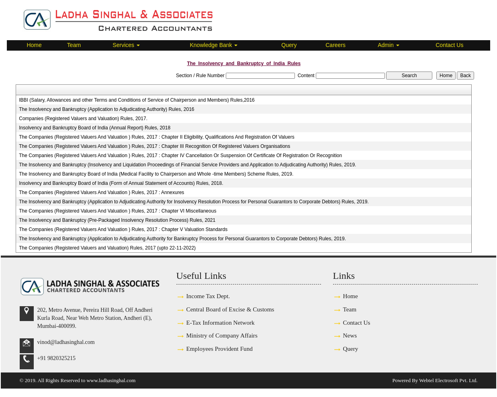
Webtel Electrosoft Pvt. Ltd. (448, 380)
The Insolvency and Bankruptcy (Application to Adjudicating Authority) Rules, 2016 (106, 109)
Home (34, 45)
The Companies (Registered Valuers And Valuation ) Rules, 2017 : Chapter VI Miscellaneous (117, 211)
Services (126, 45)
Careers (335, 45)
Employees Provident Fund (219, 348)
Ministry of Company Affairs (222, 335)
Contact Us (449, 45)
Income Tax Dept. (208, 296)
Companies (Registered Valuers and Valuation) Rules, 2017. (83, 118)
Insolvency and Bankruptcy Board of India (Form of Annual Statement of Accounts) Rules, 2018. (121, 183)
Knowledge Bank (214, 45)
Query (289, 45)
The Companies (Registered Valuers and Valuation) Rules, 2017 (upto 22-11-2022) (107, 248)
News (350, 335)
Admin (388, 45)
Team (74, 45)
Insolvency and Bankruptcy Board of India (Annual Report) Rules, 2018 (94, 128)
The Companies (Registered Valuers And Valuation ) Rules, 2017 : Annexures (101, 192)
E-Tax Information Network (220, 322)
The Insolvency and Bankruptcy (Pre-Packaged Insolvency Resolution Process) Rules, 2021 (117, 220)
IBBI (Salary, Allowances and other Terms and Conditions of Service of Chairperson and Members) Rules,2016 (137, 100)
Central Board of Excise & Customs (230, 309)
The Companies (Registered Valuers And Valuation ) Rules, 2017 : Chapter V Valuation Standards (123, 229)
